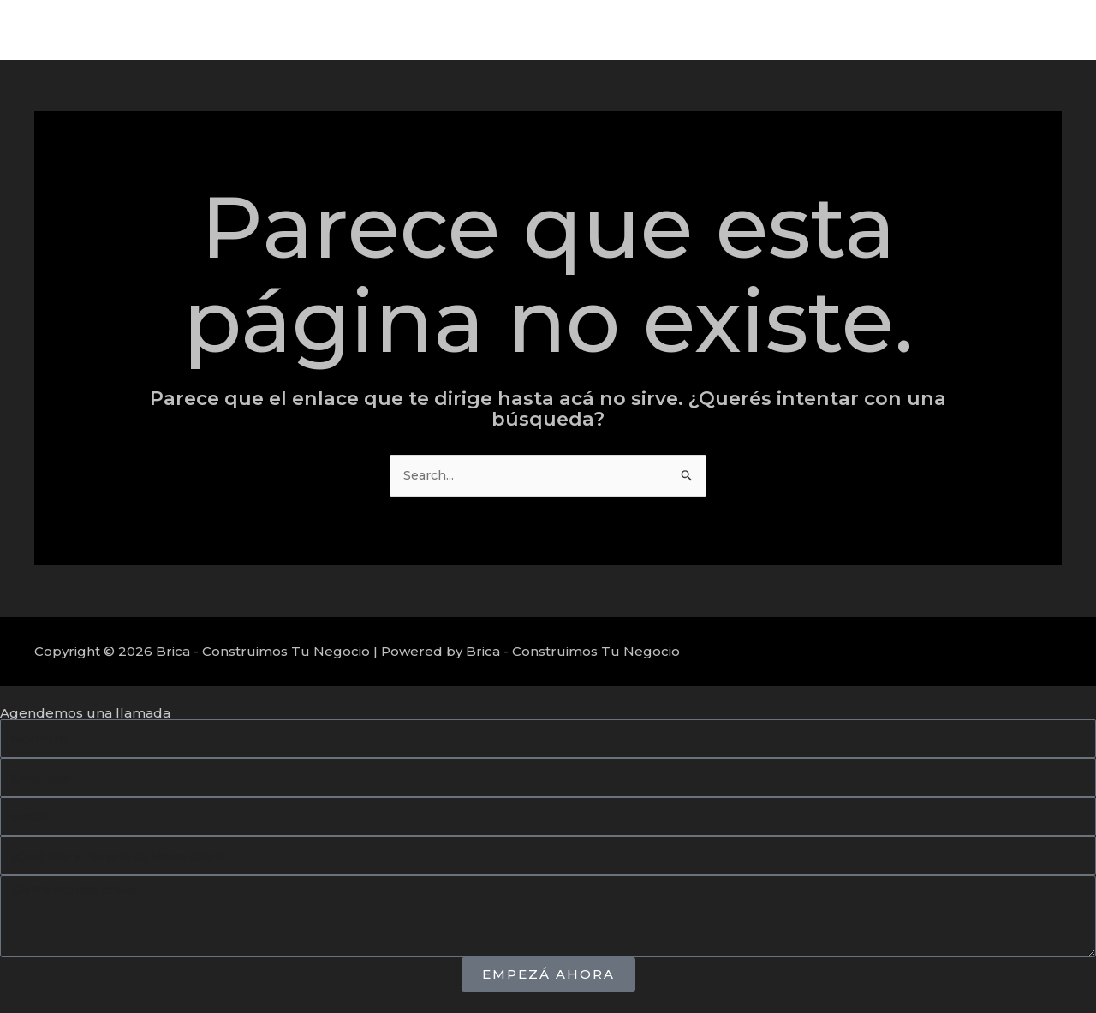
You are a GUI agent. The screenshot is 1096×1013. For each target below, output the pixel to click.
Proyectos (932, 29)
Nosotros (1022, 29)
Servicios (844, 29)
